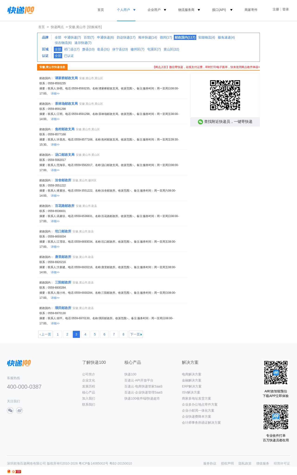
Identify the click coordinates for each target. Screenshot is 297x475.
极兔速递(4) (226, 37)
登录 (285, 9)
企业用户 (154, 10)
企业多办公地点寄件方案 (200, 404)
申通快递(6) (105, 37)
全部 (58, 37)
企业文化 (88, 380)
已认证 (69, 56)
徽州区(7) (137, 49)
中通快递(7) (72, 37)
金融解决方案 (191, 380)
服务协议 (209, 463)
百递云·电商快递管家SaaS (143, 386)
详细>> (55, 93)
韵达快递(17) (126, 37)
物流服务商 (186, 10)
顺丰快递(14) (147, 37)
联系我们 (88, 404)
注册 (276, 9)
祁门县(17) (72, 49)
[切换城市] (94, 27)
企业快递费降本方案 (196, 416)
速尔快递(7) (82, 43)
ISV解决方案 (191, 392)
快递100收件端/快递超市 (142, 398)
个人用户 (123, 10)
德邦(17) (166, 37)
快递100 (130, 374)
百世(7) (89, 37)
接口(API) (219, 10)
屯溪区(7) (154, 49)
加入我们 (88, 398)
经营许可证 (282, 463)
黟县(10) (88, 49)
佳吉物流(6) (63, 43)
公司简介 (88, 374)
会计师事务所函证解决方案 (201, 422)
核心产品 (88, 392)
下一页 (135, 334)
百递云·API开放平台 (138, 380)
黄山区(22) (171, 49)
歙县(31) (103, 49)
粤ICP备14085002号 (93, 463)
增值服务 (262, 463)
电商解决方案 (191, 374)
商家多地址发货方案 (196, 398)
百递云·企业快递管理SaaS (143, 392)
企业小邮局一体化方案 (198, 410)
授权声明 (227, 463)
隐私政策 (245, 463)
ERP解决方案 (192, 386)
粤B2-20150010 (120, 463)
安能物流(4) (206, 37)
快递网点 (57, 27)
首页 (100, 10)
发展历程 (88, 386)
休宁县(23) (120, 49)
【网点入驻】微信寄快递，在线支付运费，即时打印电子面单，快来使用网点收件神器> (206, 67)
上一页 (46, 334)
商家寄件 (251, 10)
